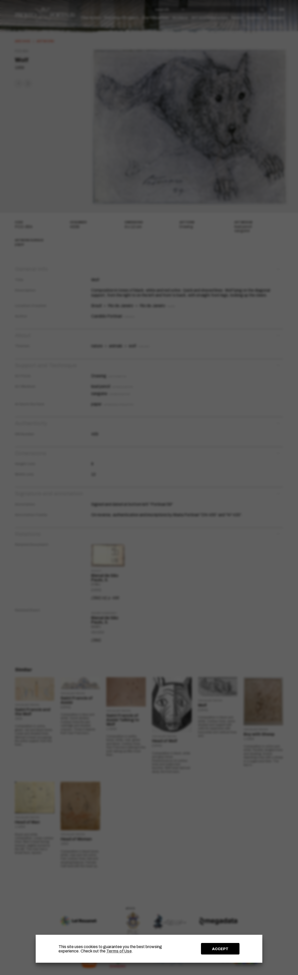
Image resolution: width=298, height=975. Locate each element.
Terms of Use (119, 951)
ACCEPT (220, 949)
